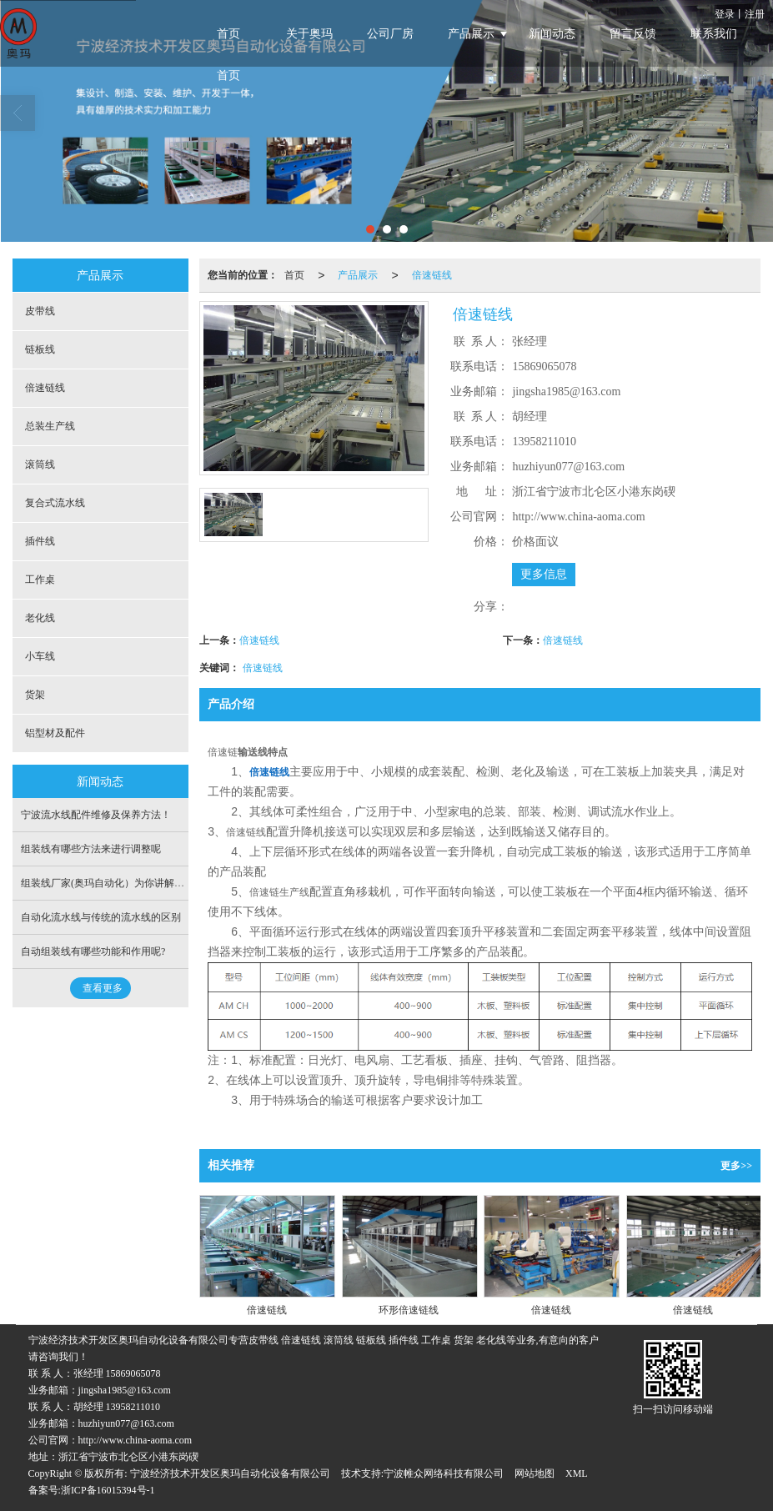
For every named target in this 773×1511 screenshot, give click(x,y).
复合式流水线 (55, 503)
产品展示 (471, 34)
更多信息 (543, 574)
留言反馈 (633, 34)
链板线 (40, 349)
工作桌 (40, 579)
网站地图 (534, 1473)
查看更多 (103, 988)
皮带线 (40, 311)
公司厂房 (390, 34)
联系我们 (713, 34)
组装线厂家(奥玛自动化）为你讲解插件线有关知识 (132, 883)
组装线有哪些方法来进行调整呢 (91, 849)
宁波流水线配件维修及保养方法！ (96, 815)
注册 (755, 14)
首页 (228, 34)
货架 (35, 694)
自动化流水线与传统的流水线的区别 (101, 917)
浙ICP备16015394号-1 (108, 1490)
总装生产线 (50, 426)
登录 (725, 14)
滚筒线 (40, 464)
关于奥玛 (309, 34)
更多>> (736, 1166)
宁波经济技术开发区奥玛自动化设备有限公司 (230, 1473)
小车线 (40, 656)
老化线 (40, 618)
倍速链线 (432, 275)
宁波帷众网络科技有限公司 (444, 1473)
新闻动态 (552, 34)
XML (576, 1473)
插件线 (40, 541)
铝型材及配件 (55, 733)
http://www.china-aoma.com (135, 1440)
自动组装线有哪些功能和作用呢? (93, 951)
